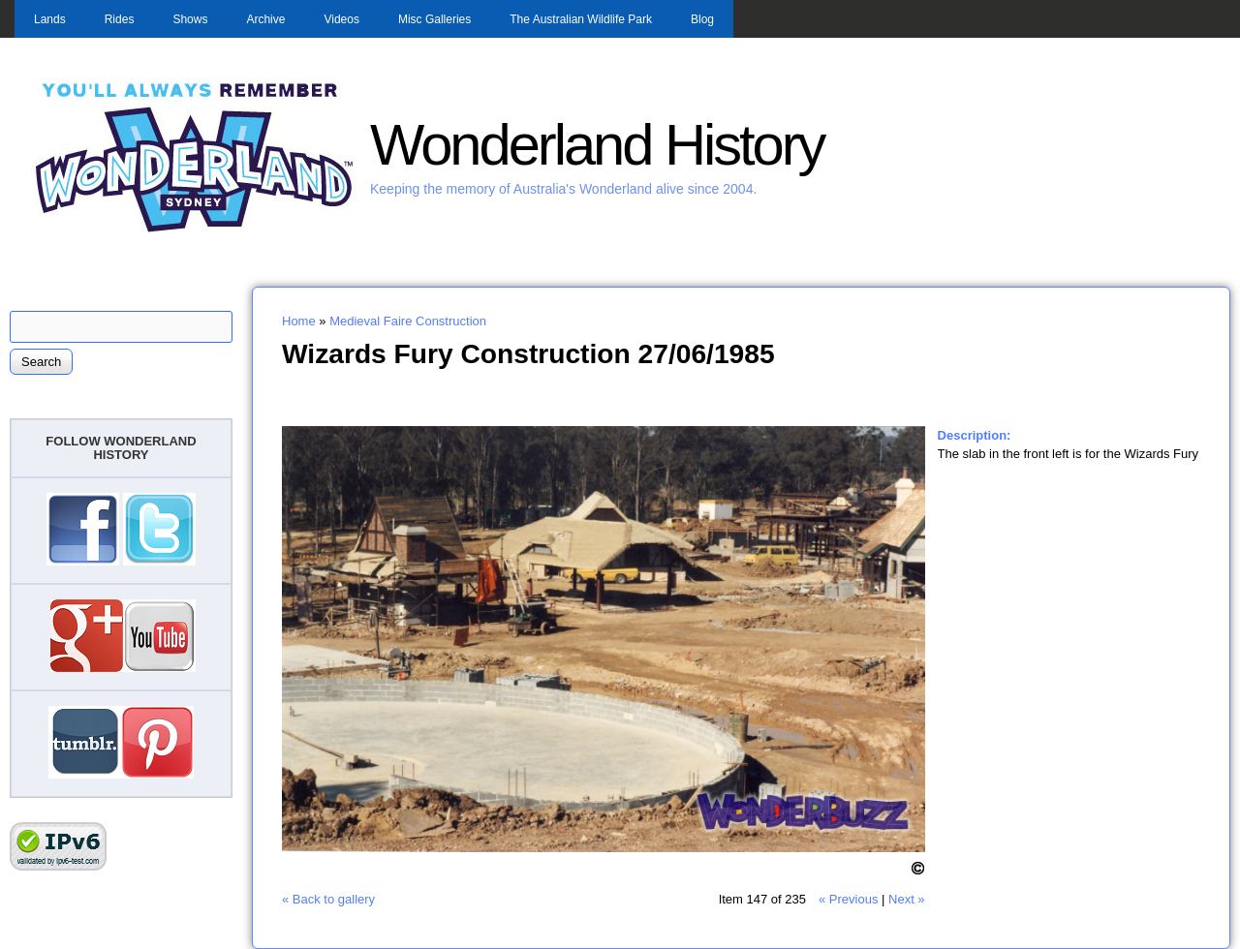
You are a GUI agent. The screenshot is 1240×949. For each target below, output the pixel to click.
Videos (341, 19)
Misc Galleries (434, 19)
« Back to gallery (328, 899)
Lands (50, 19)
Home (299, 321)
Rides (120, 19)
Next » (906, 899)
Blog (702, 19)
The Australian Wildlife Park (581, 19)
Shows (189, 19)
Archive (265, 19)
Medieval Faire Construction (407, 321)
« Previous (848, 899)
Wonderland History (596, 144)
